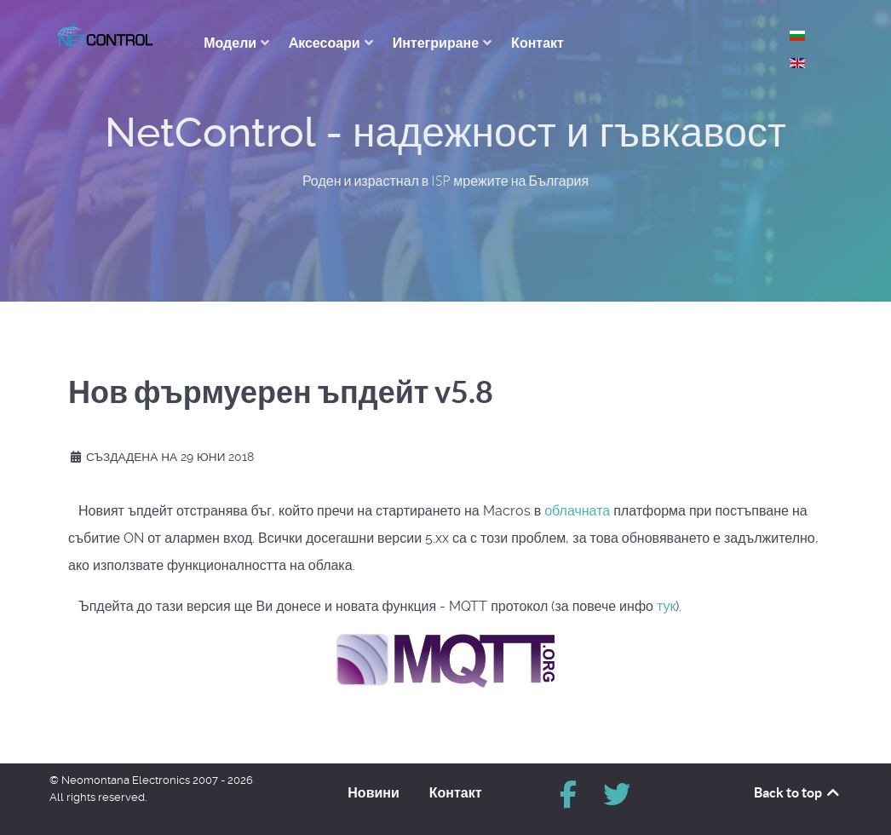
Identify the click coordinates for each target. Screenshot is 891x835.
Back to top (798, 792)
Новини (374, 792)
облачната (578, 511)
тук (666, 606)
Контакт (455, 792)
